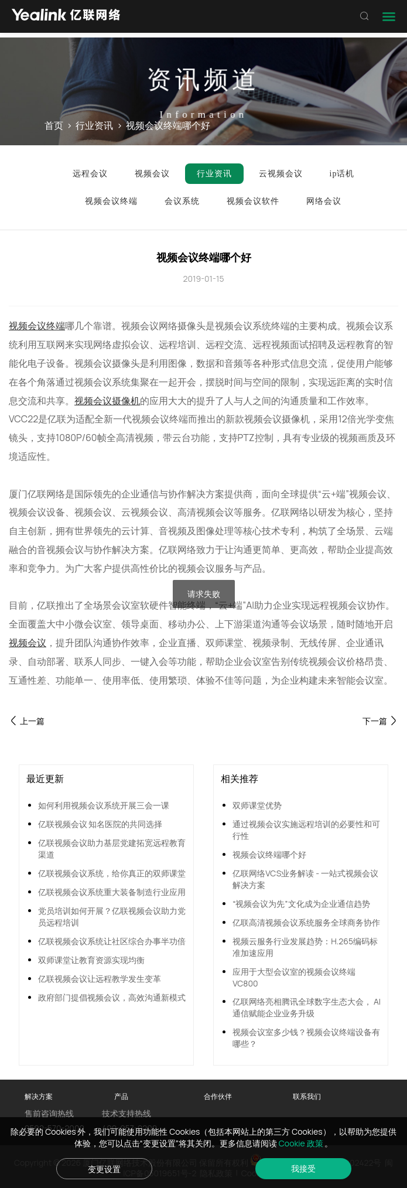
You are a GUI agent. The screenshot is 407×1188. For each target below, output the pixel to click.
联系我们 (307, 1096)
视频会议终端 (37, 325)
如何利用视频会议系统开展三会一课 (103, 805)
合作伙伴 (218, 1096)
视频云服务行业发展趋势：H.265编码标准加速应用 (305, 947)
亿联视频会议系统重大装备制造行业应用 (112, 891)
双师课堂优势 (257, 805)
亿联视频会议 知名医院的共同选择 (100, 823)
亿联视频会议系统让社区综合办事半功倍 (112, 941)
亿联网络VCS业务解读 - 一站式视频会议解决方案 (305, 879)
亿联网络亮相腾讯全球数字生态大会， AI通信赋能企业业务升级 (306, 1007)
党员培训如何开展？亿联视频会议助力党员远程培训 (112, 916)
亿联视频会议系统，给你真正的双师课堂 (112, 873)
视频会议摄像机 (107, 400)
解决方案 (39, 1096)
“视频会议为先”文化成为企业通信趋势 (301, 903)
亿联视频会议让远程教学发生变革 (99, 978)
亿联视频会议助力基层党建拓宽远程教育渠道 (112, 848)
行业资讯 (94, 126)
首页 (54, 126)
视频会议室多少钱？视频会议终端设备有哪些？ (306, 1037)
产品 (121, 1096)
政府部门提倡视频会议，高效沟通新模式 (112, 997)
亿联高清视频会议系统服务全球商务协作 (306, 922)
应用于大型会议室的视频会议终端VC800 (293, 977)
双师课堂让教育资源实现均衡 (91, 959)
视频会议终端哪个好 (269, 854)
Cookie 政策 (302, 1143)
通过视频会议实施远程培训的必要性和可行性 (306, 829)
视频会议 (27, 642)
